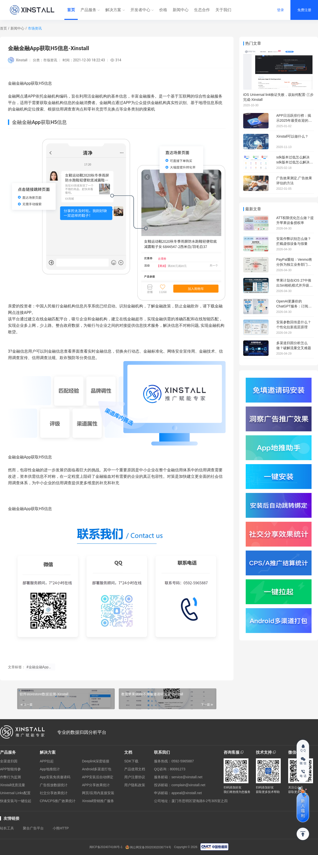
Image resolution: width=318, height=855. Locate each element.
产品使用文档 (134, 769)
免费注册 (304, 10)
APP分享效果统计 (96, 785)
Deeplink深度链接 (95, 761)
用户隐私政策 (134, 785)
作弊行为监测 (10, 777)
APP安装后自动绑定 (97, 777)
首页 (71, 10)
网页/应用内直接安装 (98, 793)
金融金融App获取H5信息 (30, 457)
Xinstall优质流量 (12, 785)
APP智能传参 (10, 769)
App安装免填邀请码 (55, 777)
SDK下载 (131, 761)
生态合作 (202, 10)
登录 (280, 10)
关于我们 (223, 10)
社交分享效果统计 (54, 793)
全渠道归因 (8, 761)
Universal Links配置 (15, 793)
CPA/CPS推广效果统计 (58, 801)
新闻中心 (181, 10)
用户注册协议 (134, 777)
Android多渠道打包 (96, 769)
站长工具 (7, 828)
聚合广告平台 (33, 828)
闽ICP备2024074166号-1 (105, 847)
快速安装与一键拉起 (15, 801)
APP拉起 (47, 761)
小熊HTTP (61, 828)
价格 (163, 10)
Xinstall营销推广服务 (98, 801)
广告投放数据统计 (54, 785)
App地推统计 (50, 769)
